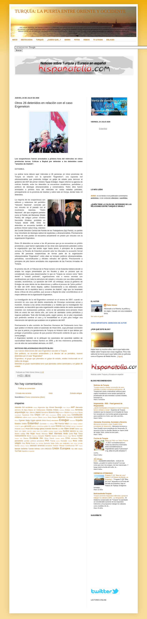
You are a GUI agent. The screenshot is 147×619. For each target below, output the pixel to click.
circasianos (52, 415)
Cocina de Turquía (101, 438)
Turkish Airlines (34, 449)
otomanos (74, 438)
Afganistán (41, 407)
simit (61, 443)
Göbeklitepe (40, 426)
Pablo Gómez (112, 305)
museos (54, 436)
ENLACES (110, 40)
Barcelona (44, 412)
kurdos (66, 431)
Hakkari (68, 426)
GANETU (17, 426)
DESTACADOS (26, 40)
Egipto (33, 420)
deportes (61, 417)
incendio (48, 429)
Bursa (80, 412)
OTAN (67, 438)
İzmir (16, 431)
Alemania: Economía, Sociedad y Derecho (110, 422)
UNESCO (48, 449)
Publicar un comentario (26, 388)
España (79, 420)
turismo (24, 448)
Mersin (29, 436)
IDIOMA (67, 40)
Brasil (76, 412)
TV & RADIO (98, 40)
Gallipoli (80, 423)
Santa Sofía (55, 443)
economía (78, 417)
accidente (28, 407)
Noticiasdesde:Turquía (102, 494)
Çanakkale (18, 415)
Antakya (61, 410)
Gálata (75, 423)
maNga (22, 433)
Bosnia (72, 412)
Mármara (45, 433)
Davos (40, 417)
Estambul (33, 423)
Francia (61, 424)
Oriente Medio (59, 438)
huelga (36, 429)
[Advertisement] (70, 86)
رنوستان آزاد (98, 459)
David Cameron (32, 417)
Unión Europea (61, 448)
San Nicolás (39, 443)
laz (78, 431)
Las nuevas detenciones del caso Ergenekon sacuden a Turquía (41, 351)
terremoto (41, 446)
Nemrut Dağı (67, 436)
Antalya (67, 410)
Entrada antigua (76, 393)
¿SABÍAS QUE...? (54, 40)
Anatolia (49, 410)
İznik (20, 431)
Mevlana (34, 436)
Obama (25, 438)
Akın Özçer (66, 407)
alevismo (18, 410)
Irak (59, 428)
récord (70, 441)
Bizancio (52, 412)
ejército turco (41, 420)
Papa (80, 438)
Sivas (75, 443)
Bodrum (61, 412)
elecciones (54, 420)
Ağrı (47, 407)
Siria (71, 443)
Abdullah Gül (20, 407)
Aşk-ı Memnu (30, 412)
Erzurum (72, 420)
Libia (80, 431)
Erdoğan (64, 420)
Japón (24, 431)
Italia (81, 428)
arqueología (20, 412)
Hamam (73, 426)
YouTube (18, 451)
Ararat (72, 410)
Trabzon (55, 445)
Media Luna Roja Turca (72, 434)
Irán (62, 429)
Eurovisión (43, 423)
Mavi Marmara (55, 433)
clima (59, 415)
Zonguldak (31, 451)
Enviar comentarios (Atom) (35, 397)
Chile (32, 415)
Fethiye (52, 423)
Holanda (17, 428)
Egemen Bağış (24, 420)
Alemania (79, 407)
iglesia (42, 429)
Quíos (58, 441)
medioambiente (20, 436)
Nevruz (74, 436)
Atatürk (38, 412)
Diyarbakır (69, 417)
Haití (63, 426)
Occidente (33, 438)
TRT (76, 445)
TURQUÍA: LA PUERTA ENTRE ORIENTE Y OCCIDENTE (70, 11)
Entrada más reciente (23, 393)
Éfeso (16, 420)
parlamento (19, 441)
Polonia (52, 441)
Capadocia (25, 415)
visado (80, 449)
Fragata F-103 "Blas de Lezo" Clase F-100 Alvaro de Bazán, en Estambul (116, 477)
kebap (60, 431)
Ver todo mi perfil (97, 316)
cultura (25, 417)
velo (76, 449)
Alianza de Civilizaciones (36, 410)
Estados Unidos (21, 424)
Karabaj (50, 431)
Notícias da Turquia (101, 385)
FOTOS (77, 40)
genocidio (28, 426)
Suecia (17, 445)
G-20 (70, 423)
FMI (56, 424)
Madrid (17, 433)
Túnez (80, 445)
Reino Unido (77, 441)
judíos (46, 431)
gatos (22, 426)
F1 (48, 423)
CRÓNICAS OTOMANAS (103, 473)
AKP (73, 407)
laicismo (73, 431)
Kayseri (56, 431)
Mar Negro (30, 434)
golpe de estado (49, 426)
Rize (23, 443)
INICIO (14, 40)
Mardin (38, 433)
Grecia (58, 426)
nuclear (79, 436)
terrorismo (48, 445)
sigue (120, 356)
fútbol (67, 424)
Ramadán (64, 441)
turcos (17, 448)
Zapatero (25, 451)
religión (18, 443)
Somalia (80, 443)
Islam (66, 428)
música (59, 436)
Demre (45, 417)
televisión (33, 446)
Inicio (51, 393)
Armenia (78, 410)
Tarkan (27, 445)
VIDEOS (86, 40)
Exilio (96, 461)
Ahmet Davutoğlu (55, 407)
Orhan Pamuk (49, 438)
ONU (41, 438)
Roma (28, 443)
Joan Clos (40, 431)
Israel (71, 428)
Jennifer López (31, 431)
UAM (42, 449)
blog (57, 412)
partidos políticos (30, 441)
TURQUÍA (40, 40)
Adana (35, 407)
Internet (54, 429)
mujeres (48, 436)
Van (72, 449)
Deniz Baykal (52, 417)
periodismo (40, 441)
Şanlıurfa (47, 443)
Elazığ (49, 420)
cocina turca (66, 415)
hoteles (23, 428)
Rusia (33, 443)
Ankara (55, 410)
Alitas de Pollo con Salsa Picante (116, 440)
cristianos (18, 417)
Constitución (77, 415)
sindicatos (66, 443)
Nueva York (18, 438)
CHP (43, 415)
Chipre (37, 415)
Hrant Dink (30, 429)
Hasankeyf (79, 426)
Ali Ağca (24, 410)
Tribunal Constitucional (67, 445)
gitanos (34, 426)
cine (47, 415)
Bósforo (67, 412)
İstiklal (77, 428)
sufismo (22, 445)
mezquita (41, 436)
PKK (47, 441)
